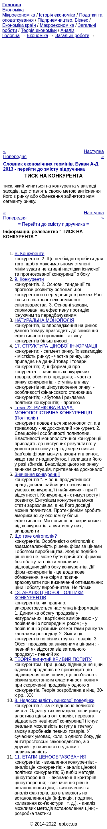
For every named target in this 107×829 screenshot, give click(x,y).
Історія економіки (57, 15)
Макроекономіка (57, 25)
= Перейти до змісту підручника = (53, 224)
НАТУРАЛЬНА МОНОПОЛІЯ (44, 320)
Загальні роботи (72, 35)
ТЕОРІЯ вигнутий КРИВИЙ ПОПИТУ (53, 659)
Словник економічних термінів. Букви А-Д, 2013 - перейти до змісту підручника (51, 167)
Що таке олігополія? (36, 536)
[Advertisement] (53, 91)
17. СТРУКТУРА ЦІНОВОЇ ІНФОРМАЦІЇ (56, 346)
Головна (11, 35)
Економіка (13, 9)
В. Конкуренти (30, 253)
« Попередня (15, 154)
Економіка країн (19, 25)
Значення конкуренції (37, 474)
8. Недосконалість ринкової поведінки (54, 700)
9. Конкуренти (29, 279)
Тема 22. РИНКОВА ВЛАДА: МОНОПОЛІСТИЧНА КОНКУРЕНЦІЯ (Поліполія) (53, 412)
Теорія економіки (38, 30)
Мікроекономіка (18, 15)
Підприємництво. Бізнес (62, 20)
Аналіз (67, 30)
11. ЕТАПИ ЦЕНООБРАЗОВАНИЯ (50, 757)
